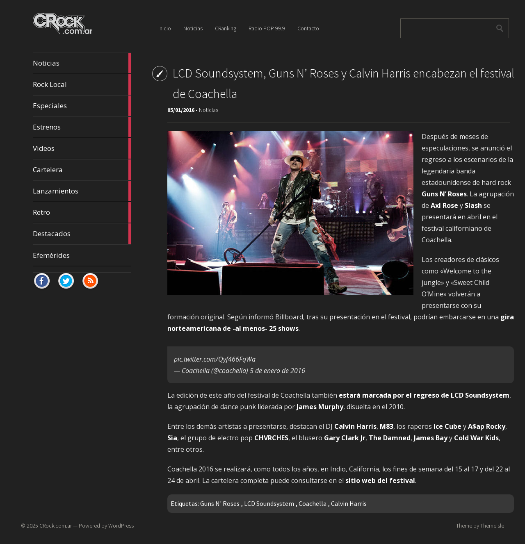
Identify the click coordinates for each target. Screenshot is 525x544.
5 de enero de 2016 (277, 370)
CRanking (225, 28)
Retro (82, 212)
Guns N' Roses (220, 503)
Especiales (82, 106)
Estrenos (82, 127)
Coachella (312, 503)
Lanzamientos (82, 191)
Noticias (82, 63)
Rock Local (82, 84)
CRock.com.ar (55, 525)
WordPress (121, 525)
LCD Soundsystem (269, 503)
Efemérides (51, 255)
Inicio (164, 28)
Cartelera (82, 169)
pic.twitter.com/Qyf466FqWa (215, 359)
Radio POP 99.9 (267, 28)
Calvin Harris (349, 503)
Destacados (82, 233)
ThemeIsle (492, 525)
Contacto (308, 28)
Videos (82, 148)
